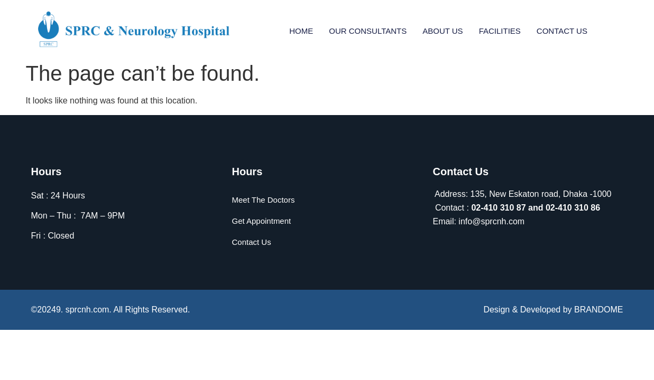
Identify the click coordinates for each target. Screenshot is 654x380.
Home (301, 30)
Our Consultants (368, 30)
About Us (442, 30)
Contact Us (562, 30)
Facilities (500, 30)
